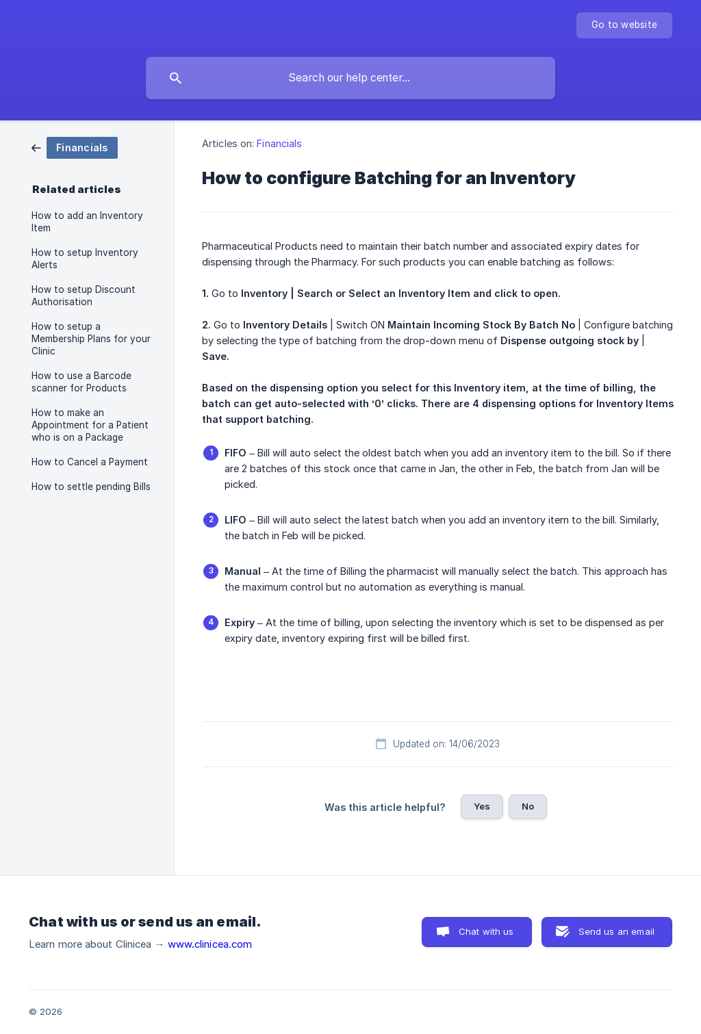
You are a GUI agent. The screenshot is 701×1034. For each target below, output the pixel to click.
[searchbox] (350, 78)
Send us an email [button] (616, 931)
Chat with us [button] (486, 931)
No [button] (528, 806)
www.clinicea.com (210, 944)
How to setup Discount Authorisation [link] (83, 295)
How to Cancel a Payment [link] (89, 461)
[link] (74, 146)
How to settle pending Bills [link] (91, 486)
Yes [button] (482, 806)
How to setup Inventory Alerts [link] (84, 258)
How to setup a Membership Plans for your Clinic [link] (91, 339)
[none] (624, 25)
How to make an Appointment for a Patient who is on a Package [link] (90, 425)
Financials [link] (279, 143)
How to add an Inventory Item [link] (87, 221)
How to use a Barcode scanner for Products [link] (81, 381)
